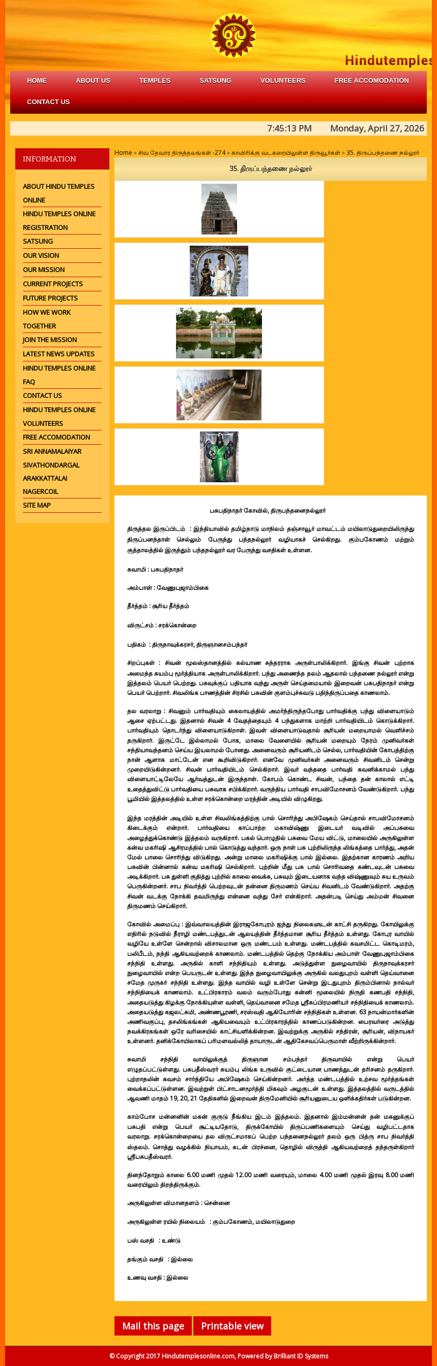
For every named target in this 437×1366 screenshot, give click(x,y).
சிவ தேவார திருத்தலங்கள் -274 (181, 152)
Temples (154, 80)
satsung (215, 80)
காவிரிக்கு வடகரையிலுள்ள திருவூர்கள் (286, 152)
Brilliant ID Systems (301, 1356)
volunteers (283, 80)
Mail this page (153, 1326)
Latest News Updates (59, 353)
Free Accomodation (56, 437)
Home (37, 80)
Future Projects (50, 298)
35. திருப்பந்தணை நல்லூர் (382, 152)
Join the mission (50, 339)
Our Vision (41, 255)
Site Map (37, 505)
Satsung (38, 241)
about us (93, 80)
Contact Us (48, 102)
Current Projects (53, 283)
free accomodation (372, 80)
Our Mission (44, 269)
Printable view (232, 1326)
